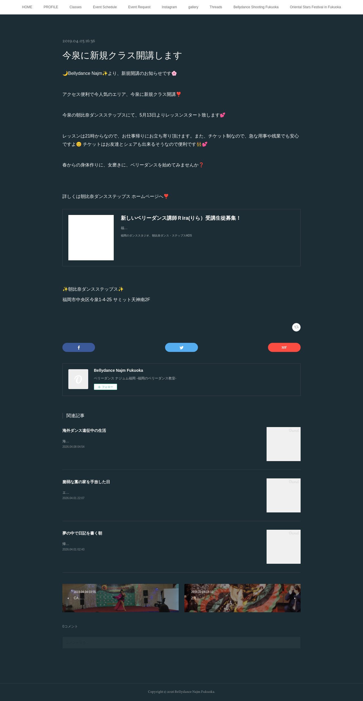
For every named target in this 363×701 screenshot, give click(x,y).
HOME (27, 7)
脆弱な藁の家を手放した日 (86, 482)
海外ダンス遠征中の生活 (84, 430)
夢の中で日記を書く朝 (82, 533)
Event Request (139, 7)
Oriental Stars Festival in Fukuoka (315, 7)
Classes (75, 7)
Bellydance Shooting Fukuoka (255, 7)
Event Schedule (105, 7)
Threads (216, 7)
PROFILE (51, 7)
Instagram (169, 7)
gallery (193, 7)
